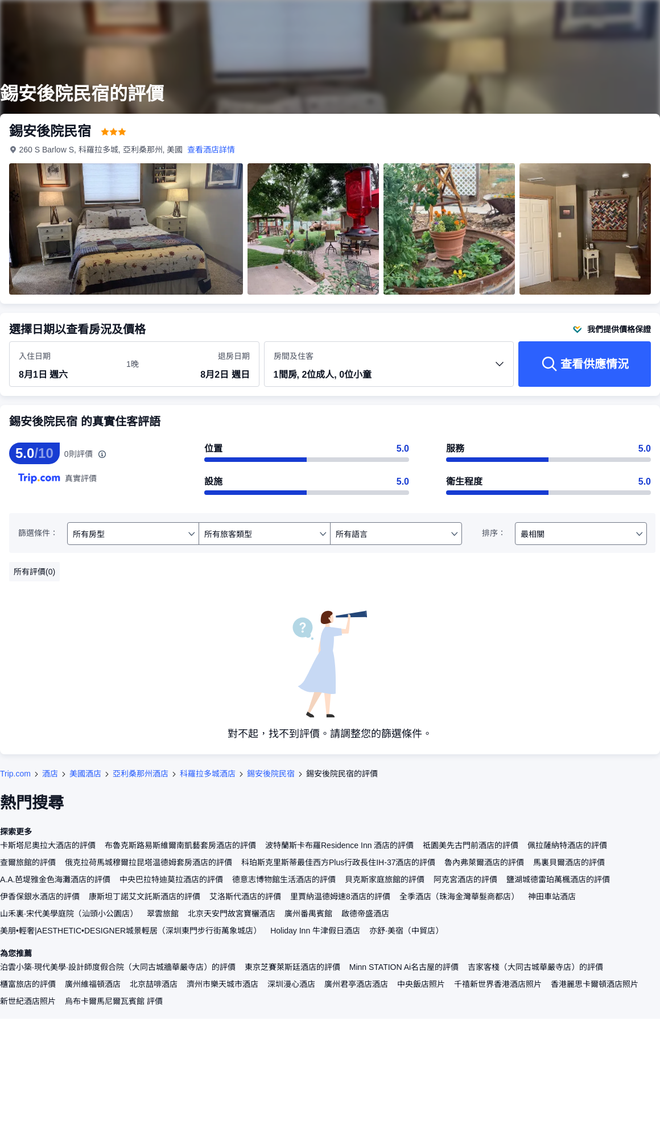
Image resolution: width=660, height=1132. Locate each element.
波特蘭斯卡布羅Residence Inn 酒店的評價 (339, 845)
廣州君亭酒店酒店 (356, 984)
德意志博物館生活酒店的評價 (284, 879)
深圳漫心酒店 (291, 984)
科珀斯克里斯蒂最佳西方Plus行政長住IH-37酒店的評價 (338, 862)
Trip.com (15, 773)
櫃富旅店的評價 (28, 984)
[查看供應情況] (584, 364)
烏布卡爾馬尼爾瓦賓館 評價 (114, 1001)
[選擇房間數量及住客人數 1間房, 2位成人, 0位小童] (389, 369)
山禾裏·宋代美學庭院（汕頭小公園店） (69, 913)
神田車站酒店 (552, 896)
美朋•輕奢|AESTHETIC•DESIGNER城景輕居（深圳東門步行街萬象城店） (130, 930)
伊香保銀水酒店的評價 (40, 896)
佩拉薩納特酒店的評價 (567, 845)
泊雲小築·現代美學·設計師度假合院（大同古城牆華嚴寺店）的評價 (118, 967)
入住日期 (35, 356)
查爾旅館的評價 (28, 862)
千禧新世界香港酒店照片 (498, 984)
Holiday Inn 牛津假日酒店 (315, 930)
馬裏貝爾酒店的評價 (569, 862)
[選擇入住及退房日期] (66, 364)
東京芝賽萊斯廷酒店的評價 (292, 967)
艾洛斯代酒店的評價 (245, 896)
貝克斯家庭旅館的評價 (384, 879)
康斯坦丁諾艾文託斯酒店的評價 (144, 896)
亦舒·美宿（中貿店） (406, 930)
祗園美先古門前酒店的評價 (470, 845)
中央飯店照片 (421, 984)
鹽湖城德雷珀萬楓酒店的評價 (558, 879)
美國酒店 (85, 773)
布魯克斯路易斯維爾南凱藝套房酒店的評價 (180, 845)
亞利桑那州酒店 (140, 773)
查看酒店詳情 (212, 149)
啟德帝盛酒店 (365, 913)
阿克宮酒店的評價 (465, 879)
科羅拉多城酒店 (208, 773)
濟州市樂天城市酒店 (222, 984)
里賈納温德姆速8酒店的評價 (340, 896)
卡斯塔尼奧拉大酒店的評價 (48, 845)
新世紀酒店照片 (28, 1001)
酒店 (50, 773)
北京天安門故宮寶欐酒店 (231, 913)
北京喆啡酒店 (154, 984)
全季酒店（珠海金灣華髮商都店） (459, 896)
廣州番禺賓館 (308, 913)
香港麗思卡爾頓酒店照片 (594, 984)
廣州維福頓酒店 (93, 984)
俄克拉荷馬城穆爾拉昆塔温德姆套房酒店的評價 (148, 862)
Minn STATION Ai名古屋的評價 (404, 967)
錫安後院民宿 (271, 773)
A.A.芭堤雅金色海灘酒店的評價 (55, 879)
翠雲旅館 (163, 913)
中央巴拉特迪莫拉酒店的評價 (171, 879)
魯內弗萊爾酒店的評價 (484, 862)
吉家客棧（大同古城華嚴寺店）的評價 (535, 967)
